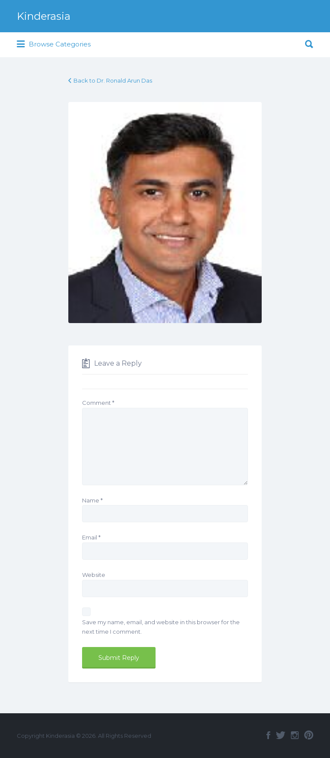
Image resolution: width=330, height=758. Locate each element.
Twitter (280, 735)
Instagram (295, 735)
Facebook (268, 735)
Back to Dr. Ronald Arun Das (112, 80)
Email (91, 537)
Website (93, 574)
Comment (98, 402)
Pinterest (308, 735)
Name (92, 500)
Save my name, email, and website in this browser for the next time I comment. (161, 627)
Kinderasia (43, 16)
